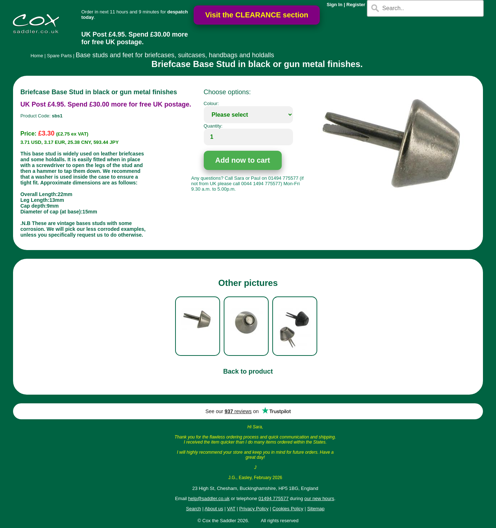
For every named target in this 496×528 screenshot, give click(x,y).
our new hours (319, 498)
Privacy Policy (254, 508)
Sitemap (316, 508)
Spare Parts (59, 55)
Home (36, 55)
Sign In (334, 4)
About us (213, 508)
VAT (231, 508)
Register (355, 4)
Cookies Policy (287, 508)
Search (193, 508)
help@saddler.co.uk (209, 498)
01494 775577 (274, 498)
